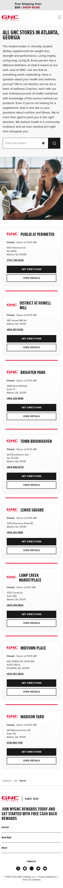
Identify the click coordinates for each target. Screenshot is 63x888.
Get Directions (24, 268)
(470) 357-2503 (15, 673)
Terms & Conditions (32, 879)
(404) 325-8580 (15, 398)
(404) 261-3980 (15, 532)
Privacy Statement (47, 877)
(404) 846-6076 (15, 467)
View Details (31, 278)
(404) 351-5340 (15, 329)
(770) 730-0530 (15, 260)
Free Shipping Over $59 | (28, 5)
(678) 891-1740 (15, 742)
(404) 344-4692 (15, 605)
